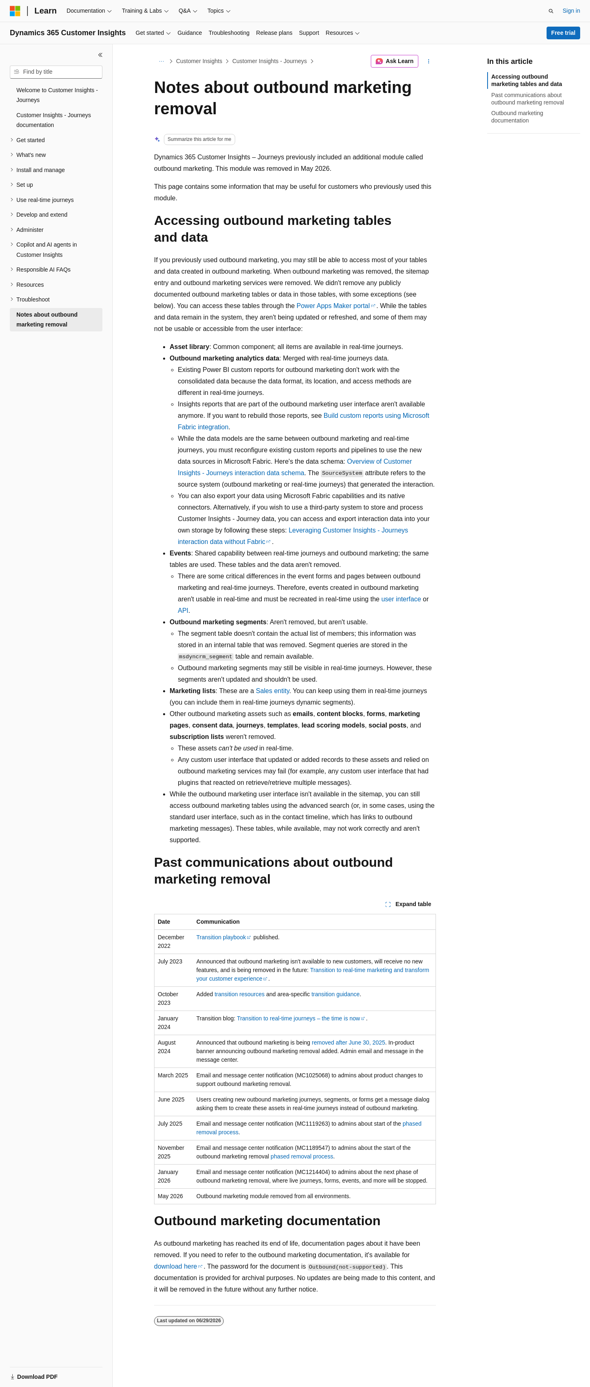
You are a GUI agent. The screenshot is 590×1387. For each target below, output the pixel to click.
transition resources (240, 994)
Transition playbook (221, 937)
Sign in (571, 10)
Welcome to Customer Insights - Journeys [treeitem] (57, 95)
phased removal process (302, 1156)
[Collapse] (100, 55)
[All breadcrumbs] (161, 61)
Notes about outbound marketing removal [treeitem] (46, 319)
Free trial (563, 32)
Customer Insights (199, 61)
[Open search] (551, 11)
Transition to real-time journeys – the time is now (298, 1018)
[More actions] (429, 61)
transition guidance (335, 994)
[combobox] (56, 72)
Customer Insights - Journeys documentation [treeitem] (53, 120)
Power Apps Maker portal (333, 305)
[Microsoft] (15, 11)
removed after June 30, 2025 (348, 1042)
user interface (401, 599)
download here (175, 1266)
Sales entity (272, 690)
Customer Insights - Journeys (269, 61)
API (183, 610)
